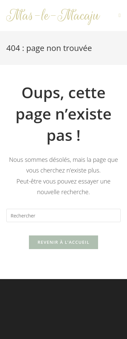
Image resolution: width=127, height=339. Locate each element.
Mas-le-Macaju (53, 15)
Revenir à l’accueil (63, 242)
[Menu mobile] (120, 15)
